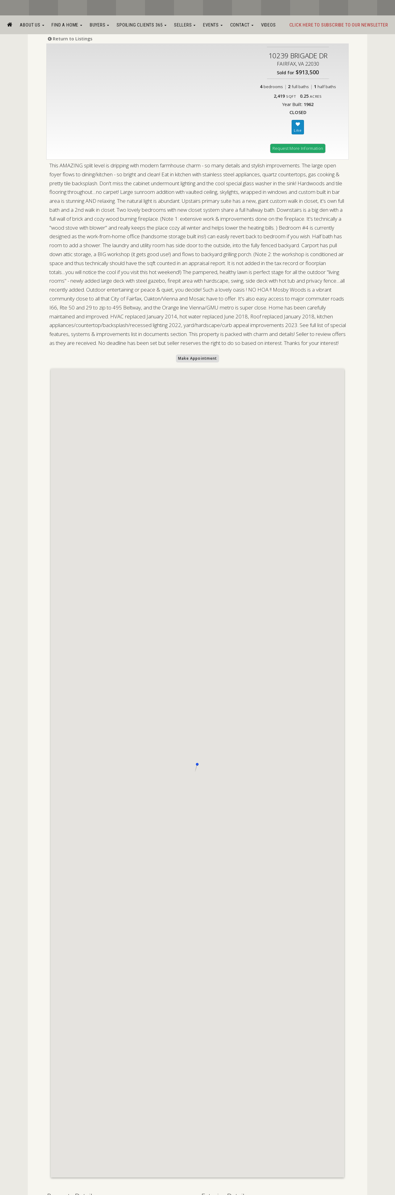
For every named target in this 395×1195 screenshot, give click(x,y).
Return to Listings (70, 39)
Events (212, 25)
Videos (268, 25)
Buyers (99, 25)
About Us (32, 25)
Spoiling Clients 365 (142, 25)
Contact (242, 25)
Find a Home (67, 25)
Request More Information (297, 148)
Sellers (185, 25)
